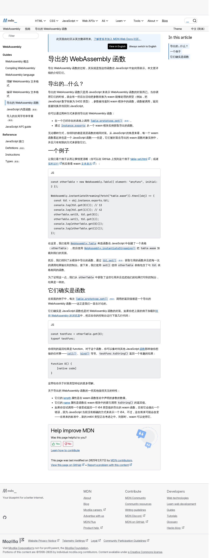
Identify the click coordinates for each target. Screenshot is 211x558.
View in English (117, 46)
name (66, 402)
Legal (94, 540)
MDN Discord (133, 516)
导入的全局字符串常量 (20, 116)
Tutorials (172, 516)
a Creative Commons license (145, 552)
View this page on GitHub (66, 465)
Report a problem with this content (108, 465)
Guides (7, 54)
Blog (165, 20)
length (67, 398)
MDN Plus (89, 522)
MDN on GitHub (135, 522)
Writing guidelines (135, 510)
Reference (10, 134)
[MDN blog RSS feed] (29, 517)
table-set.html (138, 159)
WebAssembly (12, 46)
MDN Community (135, 498)
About (87, 498)
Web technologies (178, 498)
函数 (142, 348)
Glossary (172, 522)
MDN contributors (121, 460)
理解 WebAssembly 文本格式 (23, 83)
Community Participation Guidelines (125, 540)
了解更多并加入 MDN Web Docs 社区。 (117, 39)
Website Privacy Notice (42, 540)
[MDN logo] (10, 491)
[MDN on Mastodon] (23, 517)
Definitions (11, 148)
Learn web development (181, 504)
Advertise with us (93, 516)
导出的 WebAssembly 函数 (23, 102)
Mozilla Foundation (76, 548)
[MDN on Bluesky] (11, 517)
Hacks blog (174, 528)
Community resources (138, 504)
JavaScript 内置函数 (19, 109)
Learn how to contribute (65, 450)
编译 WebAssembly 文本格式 (23, 94)
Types (9, 161)
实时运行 (53, 163)
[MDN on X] (17, 517)
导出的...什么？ (179, 46)
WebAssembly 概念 (17, 61)
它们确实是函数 (179, 56)
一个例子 (175, 51)
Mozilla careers (93, 510)
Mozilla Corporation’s (21, 548)
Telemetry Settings (73, 540)
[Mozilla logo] (13, 540)
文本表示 (86, 163)
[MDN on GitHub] (5, 517)
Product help (91, 528)
